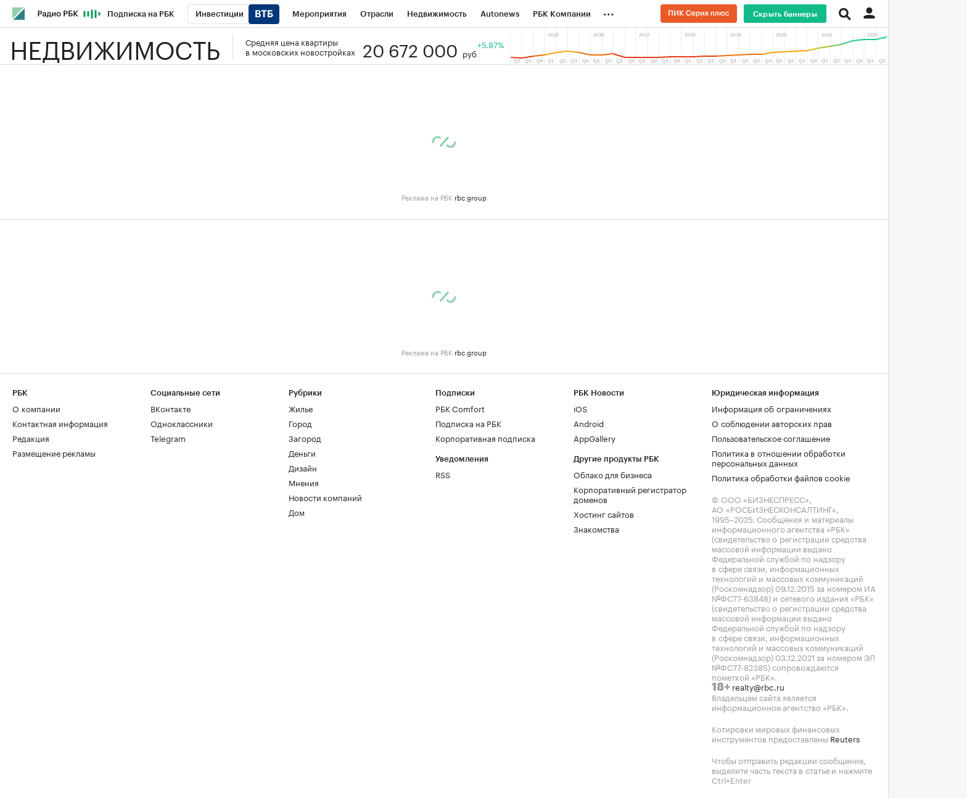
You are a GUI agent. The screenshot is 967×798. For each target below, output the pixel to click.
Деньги (302, 452)
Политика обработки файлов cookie (781, 477)
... (608, 12)
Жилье (301, 408)
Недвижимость (115, 46)
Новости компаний (325, 497)
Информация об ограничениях (771, 408)
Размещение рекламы (54, 452)
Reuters (845, 738)
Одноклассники (181, 423)
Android (589, 423)
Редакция (30, 437)
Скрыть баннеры (785, 14)
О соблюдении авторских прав (772, 423)
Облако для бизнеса (613, 474)
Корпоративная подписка (485, 437)
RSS (442, 474)
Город (300, 423)
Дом (297, 511)
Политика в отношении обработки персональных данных (779, 457)
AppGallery (594, 437)
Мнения (304, 482)
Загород (305, 437)
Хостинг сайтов (604, 513)
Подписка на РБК (468, 423)
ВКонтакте (170, 408)
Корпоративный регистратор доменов (630, 494)
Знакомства (596, 528)
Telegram (168, 437)
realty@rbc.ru (758, 686)
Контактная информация (60, 423)
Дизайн (303, 467)
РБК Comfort (460, 408)
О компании (36, 408)
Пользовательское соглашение (771, 437)
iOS (580, 408)
